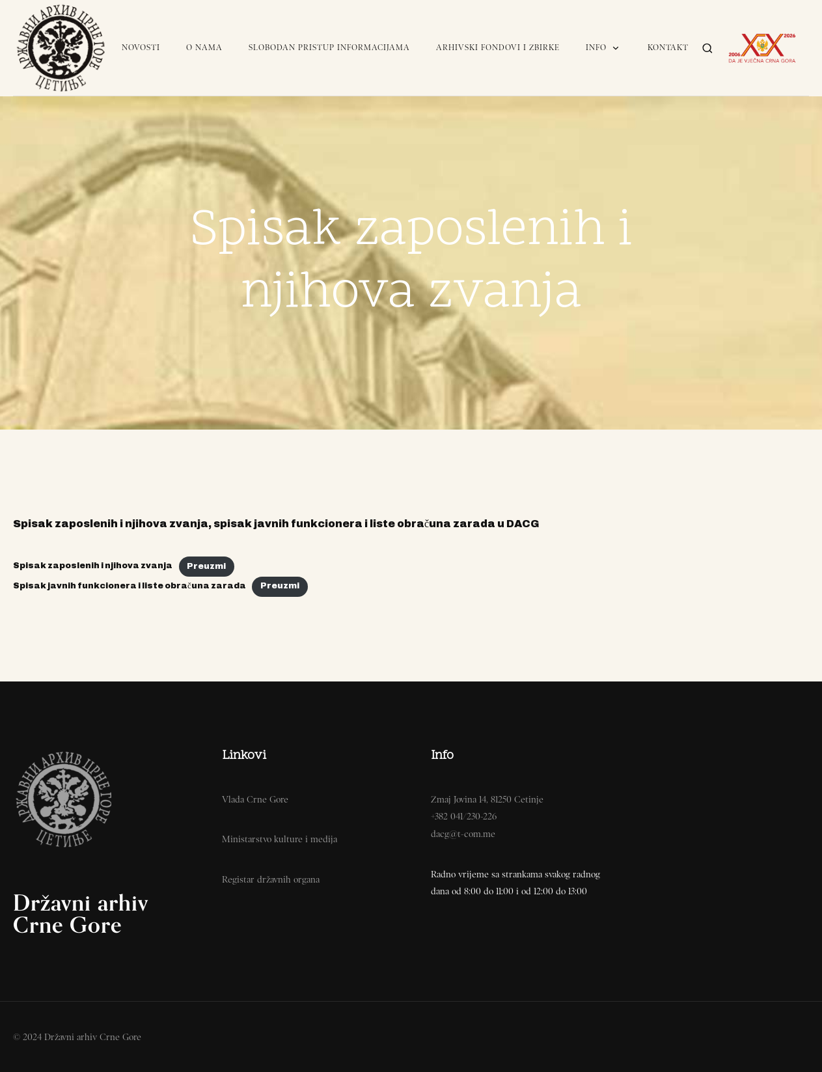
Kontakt (668, 47)
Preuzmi (206, 566)
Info (604, 48)
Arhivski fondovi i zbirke (498, 47)
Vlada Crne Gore (255, 799)
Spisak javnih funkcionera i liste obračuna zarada (129, 585)
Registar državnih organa (271, 879)
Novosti (141, 47)
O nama (204, 47)
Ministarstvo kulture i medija (279, 839)
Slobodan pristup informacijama (329, 47)
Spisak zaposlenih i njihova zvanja (92, 566)
